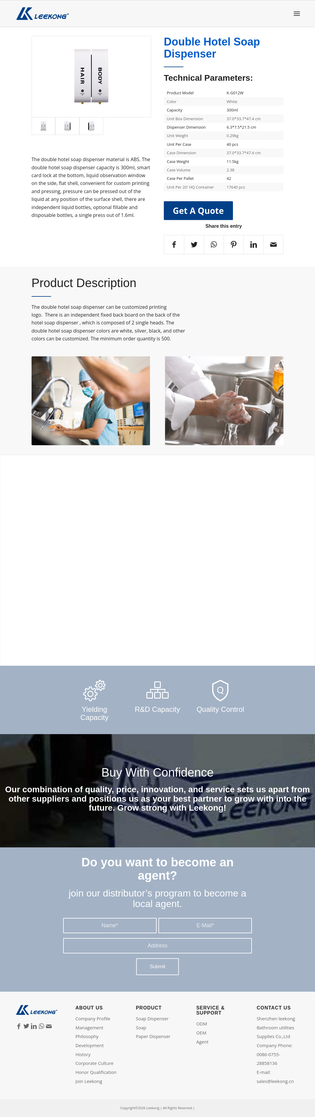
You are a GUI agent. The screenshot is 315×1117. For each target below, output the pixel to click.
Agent (202, 1042)
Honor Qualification (96, 1072)
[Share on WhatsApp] (214, 244)
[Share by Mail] (273, 244)
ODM (201, 1024)
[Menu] (297, 14)
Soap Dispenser (152, 1018)
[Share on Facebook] (174, 244)
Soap (141, 1028)
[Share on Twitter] (194, 244)
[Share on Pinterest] (233, 244)
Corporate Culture (94, 1063)
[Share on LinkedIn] (253, 244)
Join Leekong (88, 1081)
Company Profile (92, 1018)
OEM (201, 1033)
